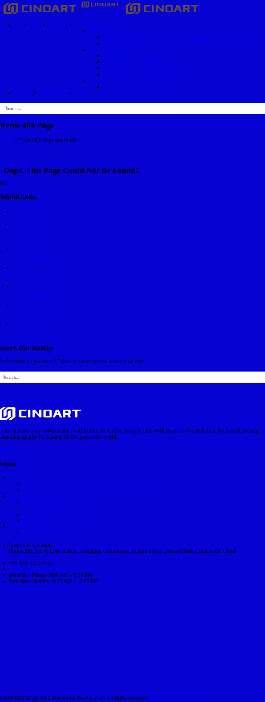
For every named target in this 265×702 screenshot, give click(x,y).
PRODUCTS (39, 277)
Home (6, 140)
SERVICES (38, 258)
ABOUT (34, 240)
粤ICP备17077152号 (172, 698)
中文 (30, 333)
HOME (33, 221)
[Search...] (132, 108)
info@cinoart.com (29, 569)
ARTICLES (38, 296)
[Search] (5, 108)
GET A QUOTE (43, 314)
